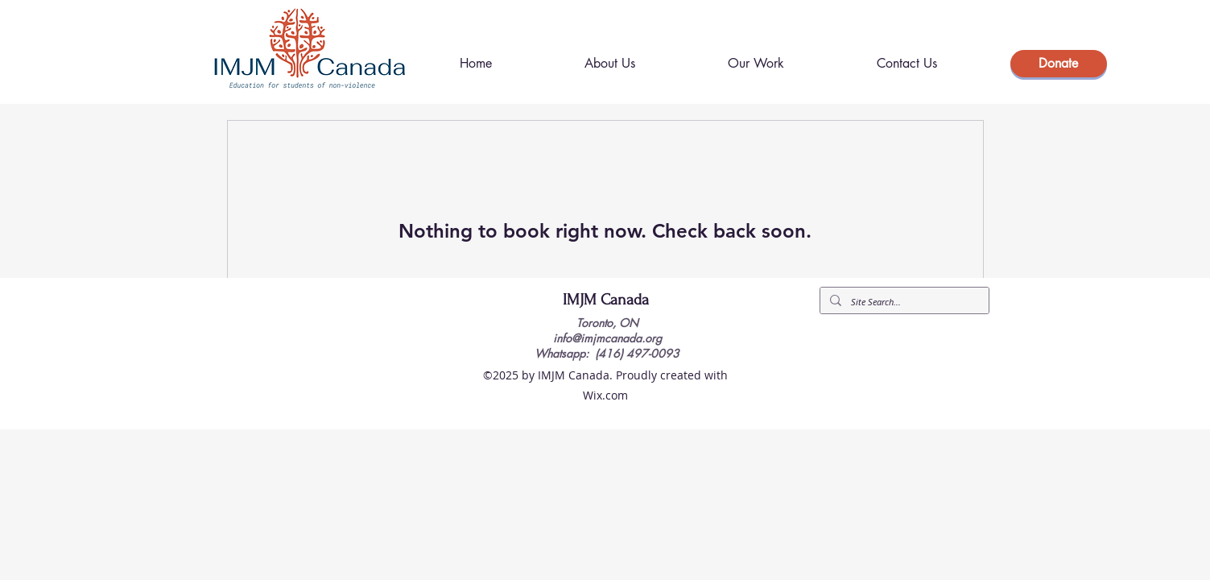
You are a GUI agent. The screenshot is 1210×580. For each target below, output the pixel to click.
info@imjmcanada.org (607, 338)
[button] (756, 64)
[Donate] (1058, 63)
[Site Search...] (903, 302)
